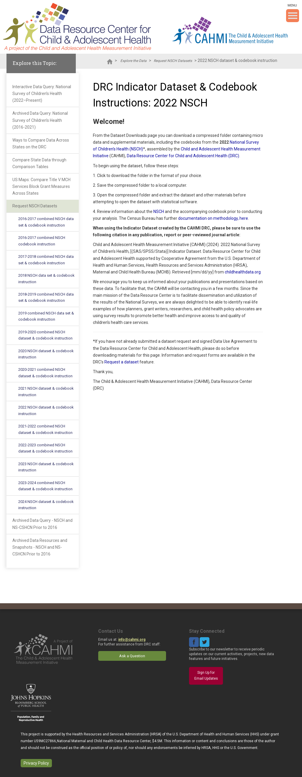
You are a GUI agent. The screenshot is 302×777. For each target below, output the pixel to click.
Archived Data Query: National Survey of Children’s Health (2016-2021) (40, 120)
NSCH (158, 211)
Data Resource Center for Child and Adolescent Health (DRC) (183, 155)
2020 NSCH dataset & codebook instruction (46, 354)
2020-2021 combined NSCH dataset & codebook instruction (45, 372)
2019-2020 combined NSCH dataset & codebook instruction (45, 335)
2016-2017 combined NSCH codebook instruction (41, 240)
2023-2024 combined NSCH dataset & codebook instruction (45, 486)
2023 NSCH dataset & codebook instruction (46, 467)
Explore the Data (133, 61)
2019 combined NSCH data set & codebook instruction (46, 316)
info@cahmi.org (131, 639)
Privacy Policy (36, 763)
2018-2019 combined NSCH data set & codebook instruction (46, 297)
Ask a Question (132, 656)
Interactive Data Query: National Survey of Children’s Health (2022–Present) (41, 93)
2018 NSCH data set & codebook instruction (46, 278)
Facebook (194, 642)
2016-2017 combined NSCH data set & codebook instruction (46, 222)
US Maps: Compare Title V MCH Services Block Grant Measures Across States (41, 186)
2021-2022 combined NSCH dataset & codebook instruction (45, 429)
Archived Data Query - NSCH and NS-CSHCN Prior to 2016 (42, 524)
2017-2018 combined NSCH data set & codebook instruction (46, 259)
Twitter (204, 642)
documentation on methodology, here (213, 218)
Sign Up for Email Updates (206, 676)
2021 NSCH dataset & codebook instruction (46, 391)
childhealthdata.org (243, 272)
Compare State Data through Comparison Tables (39, 163)
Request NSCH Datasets (173, 61)
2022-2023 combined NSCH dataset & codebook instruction (45, 448)
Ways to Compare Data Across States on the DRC (40, 143)
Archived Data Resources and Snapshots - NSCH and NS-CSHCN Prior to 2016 (39, 547)
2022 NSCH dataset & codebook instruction (46, 410)
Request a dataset (121, 362)
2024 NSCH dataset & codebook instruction (46, 504)
